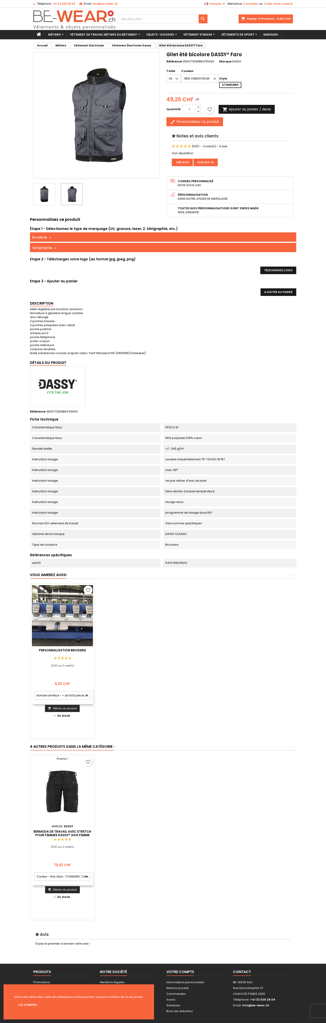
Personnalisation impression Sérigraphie (62, 652)
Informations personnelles (185, 982)
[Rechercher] (163, 18)
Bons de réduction (179, 1011)
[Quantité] (189, 109)
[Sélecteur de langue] (215, 4)
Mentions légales (112, 982)
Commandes (176, 994)
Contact (242, 971)
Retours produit (177, 988)
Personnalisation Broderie (127, 650)
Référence (174, 62)
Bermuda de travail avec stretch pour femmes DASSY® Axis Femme (257, 833)
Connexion (250, 4)
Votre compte (180, 971)
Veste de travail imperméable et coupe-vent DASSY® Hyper (62, 829)
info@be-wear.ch (105, 4)
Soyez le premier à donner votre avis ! (62, 943)
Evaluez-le (205, 162)
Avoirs (170, 999)
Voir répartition (182, 153)
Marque (225, 62)
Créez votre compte (278, 4)
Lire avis (182, 162)
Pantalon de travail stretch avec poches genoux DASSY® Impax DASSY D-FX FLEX (192, 831)
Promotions (41, 982)
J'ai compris (27, 1005)
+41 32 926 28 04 (63, 4)
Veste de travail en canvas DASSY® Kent (127, 829)
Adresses (173, 1005)
